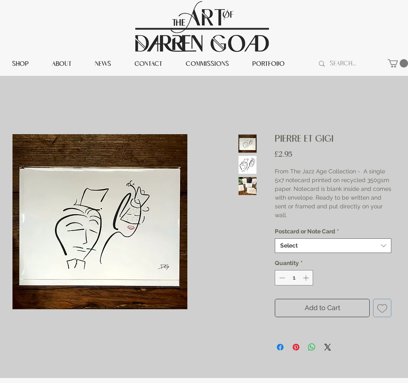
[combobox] (333, 245)
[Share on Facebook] (280, 347)
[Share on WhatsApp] (312, 347)
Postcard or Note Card (307, 231)
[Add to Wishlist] (382, 308)
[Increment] (306, 277)
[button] (398, 63)
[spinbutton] (293, 277)
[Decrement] (281, 277)
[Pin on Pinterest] (296, 347)
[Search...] (350, 64)
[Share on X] (328, 347)
